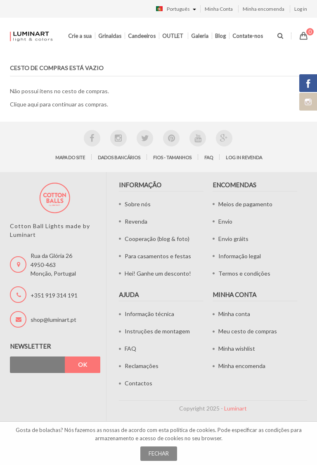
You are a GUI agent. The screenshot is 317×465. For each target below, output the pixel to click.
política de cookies (192, 430)
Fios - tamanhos (172, 157)
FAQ (208, 157)
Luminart (235, 408)
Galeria (199, 36)
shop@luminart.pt (53, 319)
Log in (300, 9)
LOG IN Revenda (244, 157)
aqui (33, 104)
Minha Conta (219, 9)
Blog (220, 36)
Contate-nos (247, 36)
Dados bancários (119, 157)
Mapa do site (70, 157)
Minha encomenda (263, 9)
